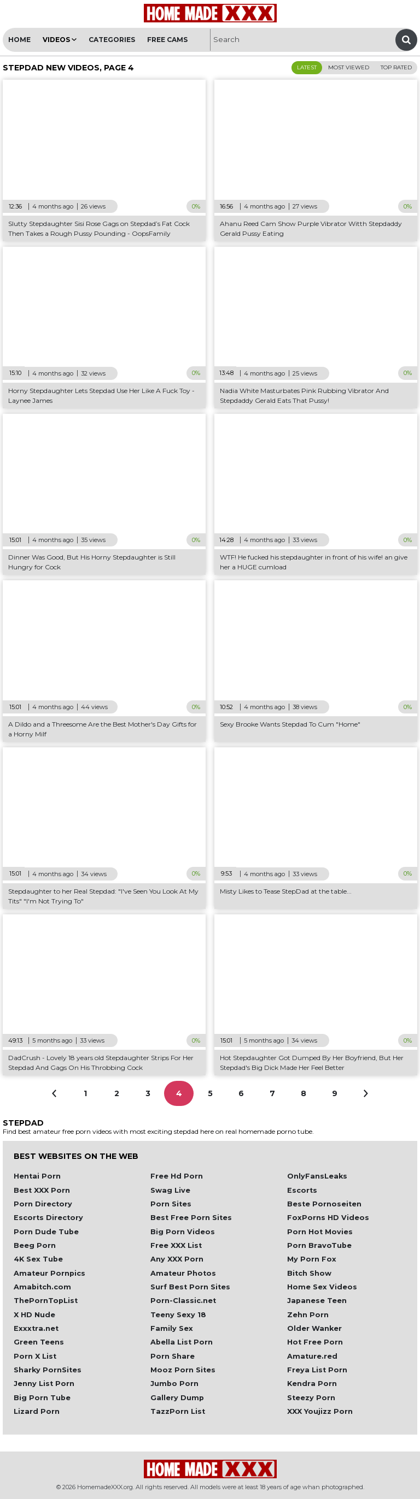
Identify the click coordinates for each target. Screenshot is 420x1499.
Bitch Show (309, 1273)
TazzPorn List (177, 1411)
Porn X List (35, 1356)
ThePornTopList (46, 1300)
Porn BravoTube (319, 1245)
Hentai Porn (37, 1176)
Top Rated (396, 67)
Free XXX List (176, 1245)
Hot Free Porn (315, 1342)
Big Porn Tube (42, 1398)
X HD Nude (34, 1315)
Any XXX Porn (176, 1259)
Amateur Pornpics (49, 1273)
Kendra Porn (312, 1383)
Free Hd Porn (176, 1176)
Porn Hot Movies (320, 1232)
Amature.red (312, 1356)
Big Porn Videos (182, 1232)
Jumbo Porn (174, 1383)
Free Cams (167, 39)
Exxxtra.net (36, 1328)
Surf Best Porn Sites (190, 1287)
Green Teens (39, 1342)
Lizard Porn (37, 1411)
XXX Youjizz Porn (320, 1411)
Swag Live (170, 1190)
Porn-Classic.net (183, 1300)
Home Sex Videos (322, 1287)
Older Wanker (314, 1328)
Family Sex (171, 1328)
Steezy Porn (311, 1398)
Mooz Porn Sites (182, 1370)
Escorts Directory (48, 1218)
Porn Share (172, 1356)
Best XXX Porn (42, 1190)
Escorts (302, 1190)
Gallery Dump (177, 1398)
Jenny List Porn (44, 1383)
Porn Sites (170, 1204)
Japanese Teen (317, 1300)
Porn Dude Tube (46, 1232)
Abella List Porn (181, 1342)
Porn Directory (43, 1204)
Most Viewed (348, 67)
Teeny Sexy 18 (178, 1315)
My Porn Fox (311, 1259)
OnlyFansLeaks (317, 1176)
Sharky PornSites (47, 1370)
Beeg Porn (35, 1245)
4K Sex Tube (38, 1259)
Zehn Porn (308, 1315)
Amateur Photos (183, 1273)
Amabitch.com (42, 1287)
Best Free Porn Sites (191, 1218)
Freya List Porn (317, 1370)
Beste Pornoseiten (324, 1204)
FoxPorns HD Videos (328, 1218)
